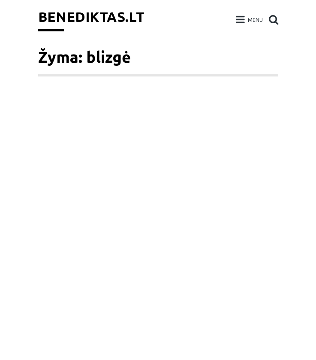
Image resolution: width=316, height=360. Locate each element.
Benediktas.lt (91, 16)
